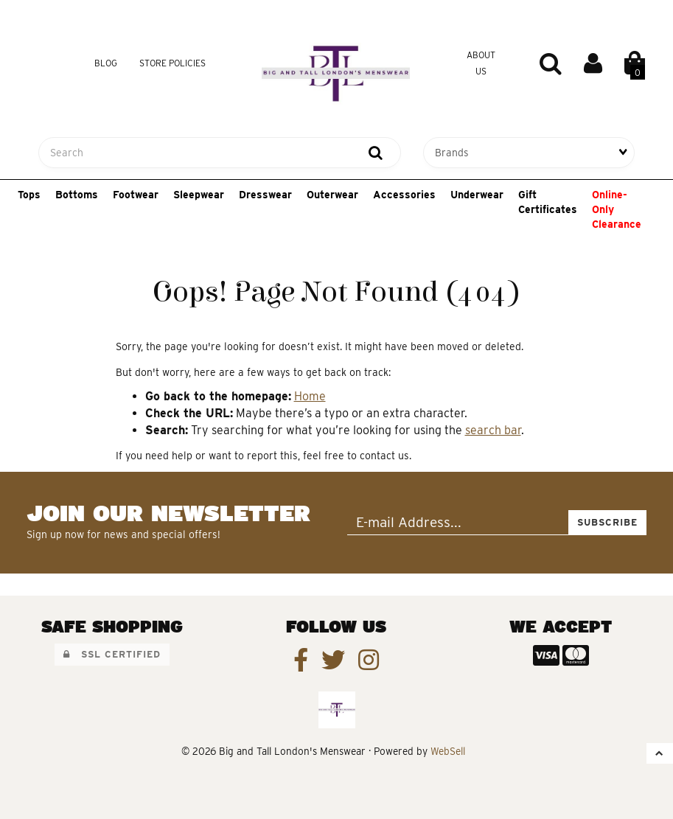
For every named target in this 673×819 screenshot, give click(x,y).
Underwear (476, 195)
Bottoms (76, 195)
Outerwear (332, 195)
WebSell (447, 751)
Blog (105, 63)
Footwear (135, 195)
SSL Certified (112, 654)
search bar (493, 430)
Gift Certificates (547, 202)
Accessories (404, 195)
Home (310, 396)
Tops (29, 195)
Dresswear (265, 195)
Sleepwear (198, 195)
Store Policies (172, 63)
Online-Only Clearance (616, 209)
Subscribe (607, 522)
